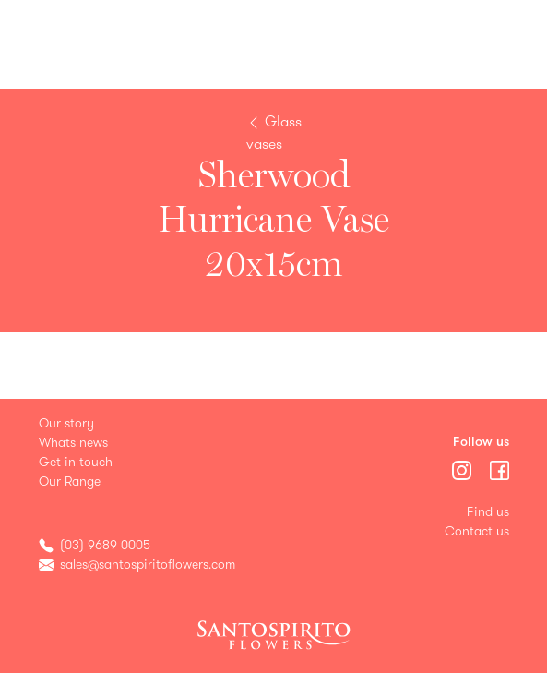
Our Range (70, 481)
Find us (488, 512)
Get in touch (76, 462)
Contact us (477, 531)
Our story (66, 423)
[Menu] (463, 468)
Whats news (73, 442)
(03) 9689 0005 (105, 545)
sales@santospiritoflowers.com (147, 564)
